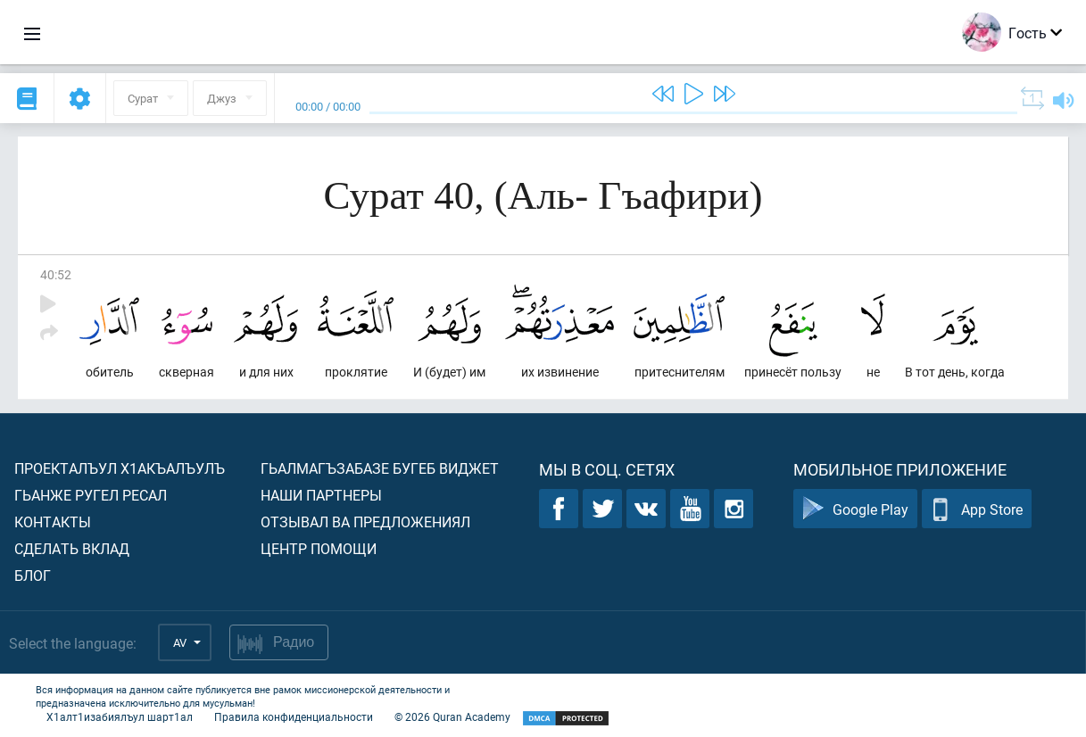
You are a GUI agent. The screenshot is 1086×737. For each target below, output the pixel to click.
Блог (32, 575)
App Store (977, 509)
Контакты (52, 521)
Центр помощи (319, 548)
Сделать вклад (71, 548)
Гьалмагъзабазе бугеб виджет (380, 468)
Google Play (855, 509)
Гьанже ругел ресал (90, 494)
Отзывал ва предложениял (365, 521)
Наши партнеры (321, 494)
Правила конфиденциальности (293, 716)
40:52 (55, 274)
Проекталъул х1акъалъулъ (119, 468)
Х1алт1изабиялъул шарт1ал (119, 716)
